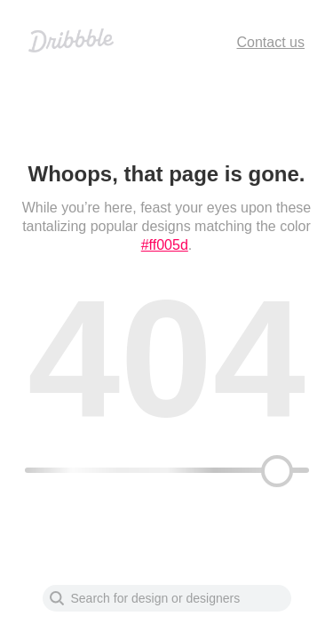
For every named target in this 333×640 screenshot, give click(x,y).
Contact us (271, 42)
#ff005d (164, 244)
